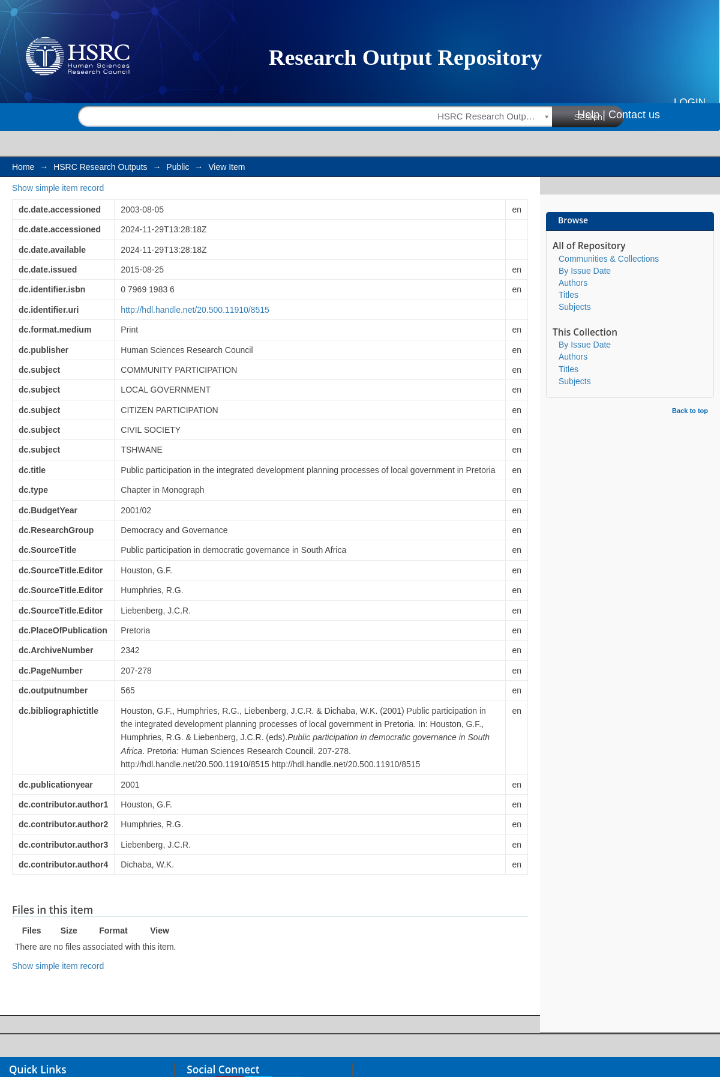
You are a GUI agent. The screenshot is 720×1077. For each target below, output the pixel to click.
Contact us (634, 115)
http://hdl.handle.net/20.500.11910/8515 (195, 310)
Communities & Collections (609, 259)
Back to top (690, 410)
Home (23, 167)
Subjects (575, 307)
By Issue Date (585, 271)
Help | (591, 115)
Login (690, 102)
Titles (568, 295)
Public (177, 167)
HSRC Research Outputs (100, 167)
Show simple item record (58, 188)
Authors (573, 283)
